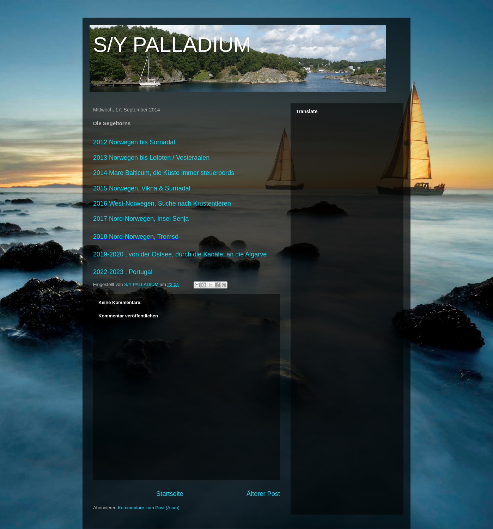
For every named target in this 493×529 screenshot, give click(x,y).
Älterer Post (263, 493)
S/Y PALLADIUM (172, 44)
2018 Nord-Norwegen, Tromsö (135, 236)
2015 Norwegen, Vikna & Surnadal (141, 188)
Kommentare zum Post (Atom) (148, 507)
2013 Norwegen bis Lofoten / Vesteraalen (151, 157)
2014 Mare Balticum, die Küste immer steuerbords (163, 172)
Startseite (169, 493)
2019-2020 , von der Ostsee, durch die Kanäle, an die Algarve (180, 254)
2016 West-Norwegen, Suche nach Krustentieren (162, 203)
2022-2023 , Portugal (122, 271)
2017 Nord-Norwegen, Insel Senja (141, 218)
